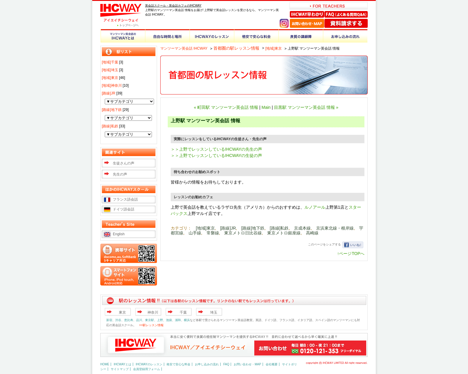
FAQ (226, 364)
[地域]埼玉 (110, 70)
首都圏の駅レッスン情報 (236, 48)
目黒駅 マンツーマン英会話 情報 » (306, 107)
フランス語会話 (125, 199)
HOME (104, 364)
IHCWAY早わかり (307, 14)
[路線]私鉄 (279, 228)
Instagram (284, 23)
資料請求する (346, 23)
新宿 (109, 320)
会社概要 (272, 364)
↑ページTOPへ (350, 253)
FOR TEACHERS (329, 6)
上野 (160, 320)
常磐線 (213, 232)
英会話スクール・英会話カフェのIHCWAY (173, 5)
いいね (352, 245)
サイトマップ (120, 369)
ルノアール (314, 207)
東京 (122, 312)
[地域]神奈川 (112, 85)
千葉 (183, 312)
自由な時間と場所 (167, 35)
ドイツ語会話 (123, 209)
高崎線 (312, 232)
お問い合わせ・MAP (307, 23)
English (118, 234)
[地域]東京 (273, 48)
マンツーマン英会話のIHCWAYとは (123, 35)
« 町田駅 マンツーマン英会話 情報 (226, 107)
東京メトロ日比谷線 (243, 232)
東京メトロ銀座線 (284, 232)
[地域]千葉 (110, 62)
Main (265, 107)
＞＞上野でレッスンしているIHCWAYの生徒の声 (216, 155)
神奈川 (152, 312)
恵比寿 (128, 320)
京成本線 (302, 228)
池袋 (169, 320)
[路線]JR (228, 228)
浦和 (178, 320)
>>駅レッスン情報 (151, 325)
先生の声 (120, 174)
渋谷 (118, 320)
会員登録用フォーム (146, 369)
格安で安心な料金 (256, 35)
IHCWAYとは (122, 364)
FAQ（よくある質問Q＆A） (346, 14)
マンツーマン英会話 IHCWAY (183, 48)
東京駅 (149, 320)
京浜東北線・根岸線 (335, 228)
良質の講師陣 (300, 35)
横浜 (187, 320)
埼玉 (213, 312)
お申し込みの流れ (345, 35)
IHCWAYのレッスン (212, 35)
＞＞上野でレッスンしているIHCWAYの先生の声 (216, 149)
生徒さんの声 (123, 163)
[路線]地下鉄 (252, 228)
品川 (139, 320)
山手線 (195, 232)
